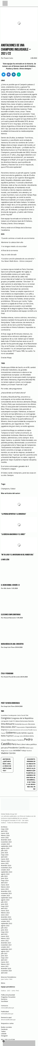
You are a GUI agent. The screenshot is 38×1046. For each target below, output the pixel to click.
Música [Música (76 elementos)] (9, 740)
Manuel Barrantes (10, 618)
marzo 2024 (5, 885)
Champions (5, 489)
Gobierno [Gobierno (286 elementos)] (11, 732)
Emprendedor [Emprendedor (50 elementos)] (21, 727)
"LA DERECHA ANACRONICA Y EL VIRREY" (13, 534)
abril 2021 (4, 960)
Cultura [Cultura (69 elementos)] (17, 721)
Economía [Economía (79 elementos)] (18, 724)
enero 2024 (5, 889)
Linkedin (3, 1034)
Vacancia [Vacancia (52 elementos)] (29, 750)
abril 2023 (4, 908)
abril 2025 (4, 857)
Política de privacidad (8, 995)
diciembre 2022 (6, 917)
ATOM (12, 1039)
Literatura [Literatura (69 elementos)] (26, 736)
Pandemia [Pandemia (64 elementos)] (20, 740)
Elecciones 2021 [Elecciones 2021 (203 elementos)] (9, 726)
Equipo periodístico (8, 987)
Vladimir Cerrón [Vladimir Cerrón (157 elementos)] (8, 753)
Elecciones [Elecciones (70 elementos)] (31, 724)
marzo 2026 (5, 833)
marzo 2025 (5, 859)
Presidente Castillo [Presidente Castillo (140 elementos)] (16, 747)
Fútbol (12, 489)
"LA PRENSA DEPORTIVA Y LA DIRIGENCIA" (13, 514)
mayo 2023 (4, 906)
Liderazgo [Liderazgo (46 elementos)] (16, 736)
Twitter (3, 1031)
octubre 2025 (5, 844)
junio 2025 (4, 853)
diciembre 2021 (6, 943)
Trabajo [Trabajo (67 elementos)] (23, 750)
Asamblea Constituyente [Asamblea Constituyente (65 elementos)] (9, 715)
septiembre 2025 (6, 846)
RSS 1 (3, 1039)
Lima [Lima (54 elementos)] (21, 736)
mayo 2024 (4, 880)
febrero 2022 (5, 938)
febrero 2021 (5, 964)
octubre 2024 (5, 870)
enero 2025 (5, 863)
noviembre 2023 (6, 893)
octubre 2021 (5, 947)
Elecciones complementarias (10, 615)
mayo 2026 (4, 829)
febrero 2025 (5, 861)
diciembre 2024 (6, 865)
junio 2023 (4, 904)
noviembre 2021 (6, 945)
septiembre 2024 (6, 872)
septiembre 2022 (6, 923)
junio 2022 (4, 930)
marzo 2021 (5, 962)
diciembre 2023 (6, 891)
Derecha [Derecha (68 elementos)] (31, 721)
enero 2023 (5, 915)
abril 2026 (4, 831)
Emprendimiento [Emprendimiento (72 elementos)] (30, 727)
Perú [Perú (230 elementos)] (13, 744)
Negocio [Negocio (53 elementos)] (14, 740)
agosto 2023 (5, 900)
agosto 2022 (5, 926)
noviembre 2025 (6, 842)
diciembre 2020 (6, 968)
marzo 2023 (5, 911)
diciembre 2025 (6, 840)
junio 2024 (4, 878)
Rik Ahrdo (7, 588)
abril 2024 (4, 883)
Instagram (4, 1036)
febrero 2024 (5, 887)
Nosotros (4, 999)
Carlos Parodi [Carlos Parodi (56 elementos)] (21, 715)
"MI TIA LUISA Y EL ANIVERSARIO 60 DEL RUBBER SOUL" (17, 555)
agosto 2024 (5, 874)
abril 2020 (4, 973)
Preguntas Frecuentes (8, 997)
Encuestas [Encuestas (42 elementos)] (10, 730)
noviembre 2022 (6, 919)
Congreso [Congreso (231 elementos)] (6, 718)
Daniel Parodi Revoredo (12, 677)
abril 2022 (4, 934)
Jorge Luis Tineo (9, 647)
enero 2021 (5, 966)
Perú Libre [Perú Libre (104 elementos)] (21, 744)
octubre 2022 (5, 921)
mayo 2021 (4, 958)
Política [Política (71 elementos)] (27, 744)
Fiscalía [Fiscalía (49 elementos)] (30, 730)
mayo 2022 (4, 932)
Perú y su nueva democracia (10, 703)
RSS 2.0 (7, 1039)
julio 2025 (4, 850)
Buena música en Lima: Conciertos (12, 644)
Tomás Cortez (8, 58)
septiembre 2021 (6, 949)
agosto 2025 (5, 848)
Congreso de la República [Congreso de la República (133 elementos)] (22, 718)
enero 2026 (5, 838)
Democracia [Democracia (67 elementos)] (24, 721)
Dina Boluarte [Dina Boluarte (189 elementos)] (7, 723)
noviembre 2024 (6, 868)
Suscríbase (4, 1001)
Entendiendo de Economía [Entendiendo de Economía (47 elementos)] (20, 730)
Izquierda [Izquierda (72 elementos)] (30, 733)
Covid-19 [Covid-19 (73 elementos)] (11, 721)
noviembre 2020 (6, 971)
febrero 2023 (5, 913)
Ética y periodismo (7, 674)
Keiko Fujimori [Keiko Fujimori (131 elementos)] (7, 736)
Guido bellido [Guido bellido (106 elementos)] (21, 733)
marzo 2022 (5, 936)
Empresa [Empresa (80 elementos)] (4, 730)
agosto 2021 (5, 951)
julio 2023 (4, 902)
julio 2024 (4, 876)
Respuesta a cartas (7, 1023)
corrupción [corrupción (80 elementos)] (4, 721)
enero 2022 (5, 941)
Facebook (4, 1029)
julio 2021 (4, 953)
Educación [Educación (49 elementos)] (25, 724)
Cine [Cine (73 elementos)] (26, 715)
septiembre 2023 (6, 898)
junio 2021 (4, 956)
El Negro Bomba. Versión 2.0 (10, 585)
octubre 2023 (5, 895)
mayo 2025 (4, 855)
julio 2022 (4, 928)
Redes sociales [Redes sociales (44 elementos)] (9, 750)
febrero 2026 (5, 835)
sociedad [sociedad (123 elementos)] (17, 750)
